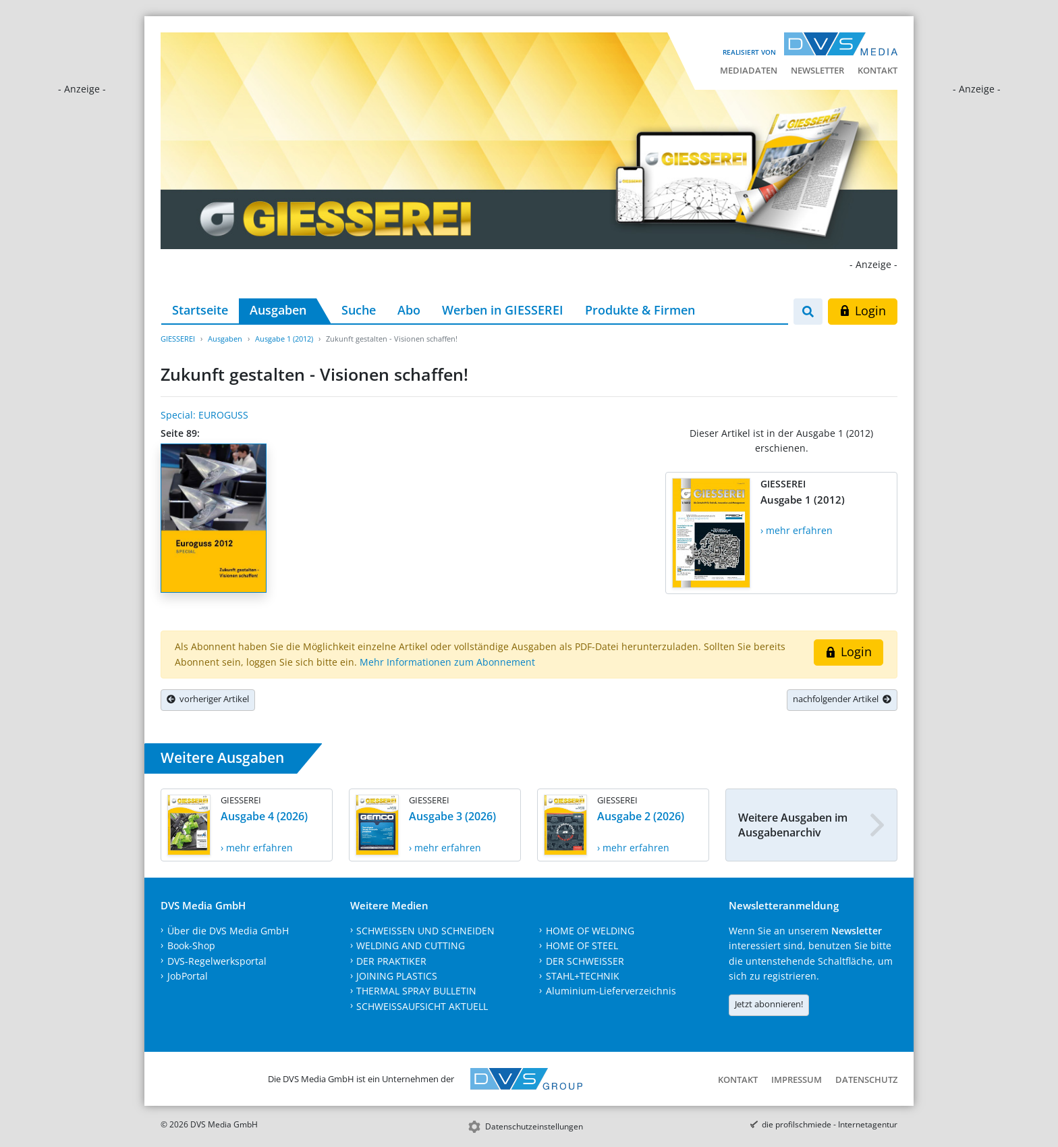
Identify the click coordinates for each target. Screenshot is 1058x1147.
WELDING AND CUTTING (410, 945)
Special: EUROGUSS (204, 414)
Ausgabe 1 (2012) (284, 339)
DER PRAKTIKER (391, 961)
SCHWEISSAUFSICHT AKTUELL (422, 1006)
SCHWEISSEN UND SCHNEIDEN (425, 930)
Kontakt (877, 70)
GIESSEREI (178, 339)
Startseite (200, 310)
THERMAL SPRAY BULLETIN (416, 990)
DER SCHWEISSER (585, 961)
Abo (408, 310)
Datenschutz (866, 1079)
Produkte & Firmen (640, 310)
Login (862, 310)
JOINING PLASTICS (396, 975)
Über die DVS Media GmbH (228, 930)
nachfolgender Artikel (842, 699)
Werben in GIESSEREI (502, 310)
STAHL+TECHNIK (582, 975)
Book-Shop (191, 945)
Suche (358, 310)
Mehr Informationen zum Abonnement (447, 662)
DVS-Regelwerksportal (217, 961)
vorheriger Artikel (208, 699)
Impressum (796, 1079)
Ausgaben (278, 310)
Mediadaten (748, 70)
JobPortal (187, 975)
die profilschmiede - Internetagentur (829, 1124)
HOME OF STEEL (582, 945)
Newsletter (817, 70)
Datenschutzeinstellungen (534, 1126)
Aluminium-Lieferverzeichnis (611, 990)
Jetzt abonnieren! (769, 1004)
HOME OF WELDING (590, 930)
